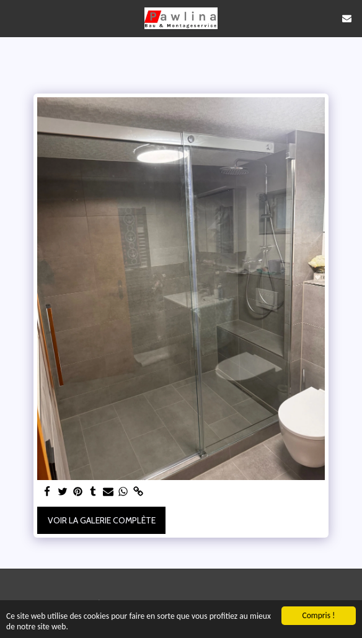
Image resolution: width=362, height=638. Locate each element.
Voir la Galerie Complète (102, 520)
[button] (13, 18)
